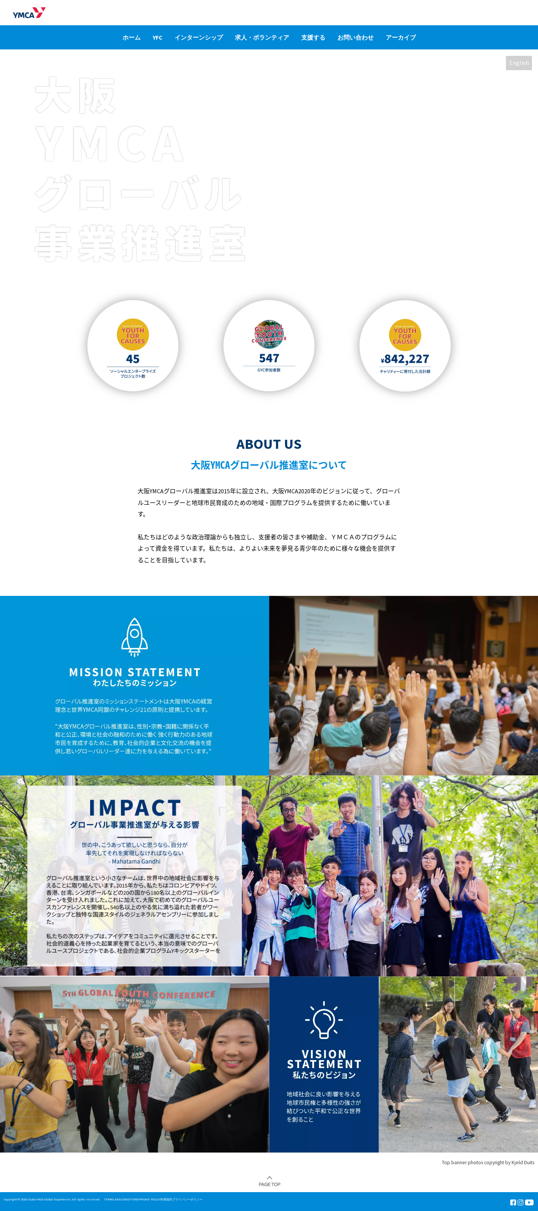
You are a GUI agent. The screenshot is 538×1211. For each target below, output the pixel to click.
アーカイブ (401, 37)
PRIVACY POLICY (149, 1199)
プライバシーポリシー (187, 1199)
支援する (313, 37)
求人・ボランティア (262, 37)
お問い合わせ (355, 37)
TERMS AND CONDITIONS (121, 1199)
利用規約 (166, 1199)
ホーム (132, 37)
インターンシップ (199, 37)
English (519, 63)
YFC (157, 37)
